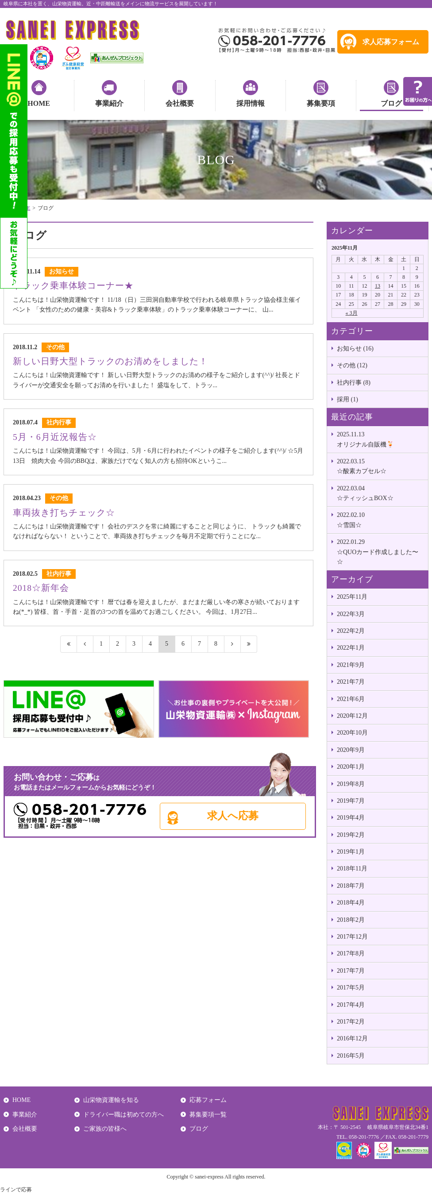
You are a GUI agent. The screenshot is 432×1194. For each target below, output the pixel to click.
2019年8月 (351, 784)
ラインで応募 (16, 1189)
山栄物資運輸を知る (111, 1100)
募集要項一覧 (208, 1114)
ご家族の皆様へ (105, 1128)
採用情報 (250, 103)
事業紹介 (109, 103)
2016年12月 (352, 1038)
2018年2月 (351, 920)
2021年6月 (351, 699)
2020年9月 (351, 750)
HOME (38, 103)
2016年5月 (351, 1055)
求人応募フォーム (391, 42)
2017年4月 (351, 1004)
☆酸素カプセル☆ (380, 465)
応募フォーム (208, 1100)
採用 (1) (347, 399)
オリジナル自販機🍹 (380, 438)
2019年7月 (351, 800)
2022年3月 (351, 614)
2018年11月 (352, 868)
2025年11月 (352, 596)
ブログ (391, 103)
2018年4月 (351, 902)
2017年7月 (351, 970)
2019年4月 (351, 817)
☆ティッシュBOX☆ (380, 492)
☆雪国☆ (380, 519)
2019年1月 (351, 851)
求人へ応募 (232, 815)
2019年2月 (351, 835)
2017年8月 (351, 953)
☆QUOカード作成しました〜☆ (380, 551)
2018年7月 (351, 885)
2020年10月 (352, 732)
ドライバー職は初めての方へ (123, 1114)
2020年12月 (352, 716)
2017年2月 (351, 1021)
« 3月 (352, 313)
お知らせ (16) (355, 348)
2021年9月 (351, 665)
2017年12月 (352, 936)
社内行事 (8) (353, 382)
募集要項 (321, 103)
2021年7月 (351, 681)
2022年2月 (351, 631)
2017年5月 (351, 987)
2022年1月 (351, 647)
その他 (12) (352, 365)
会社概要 (180, 103)
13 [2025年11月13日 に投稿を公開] (377, 286)
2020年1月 (351, 766)
